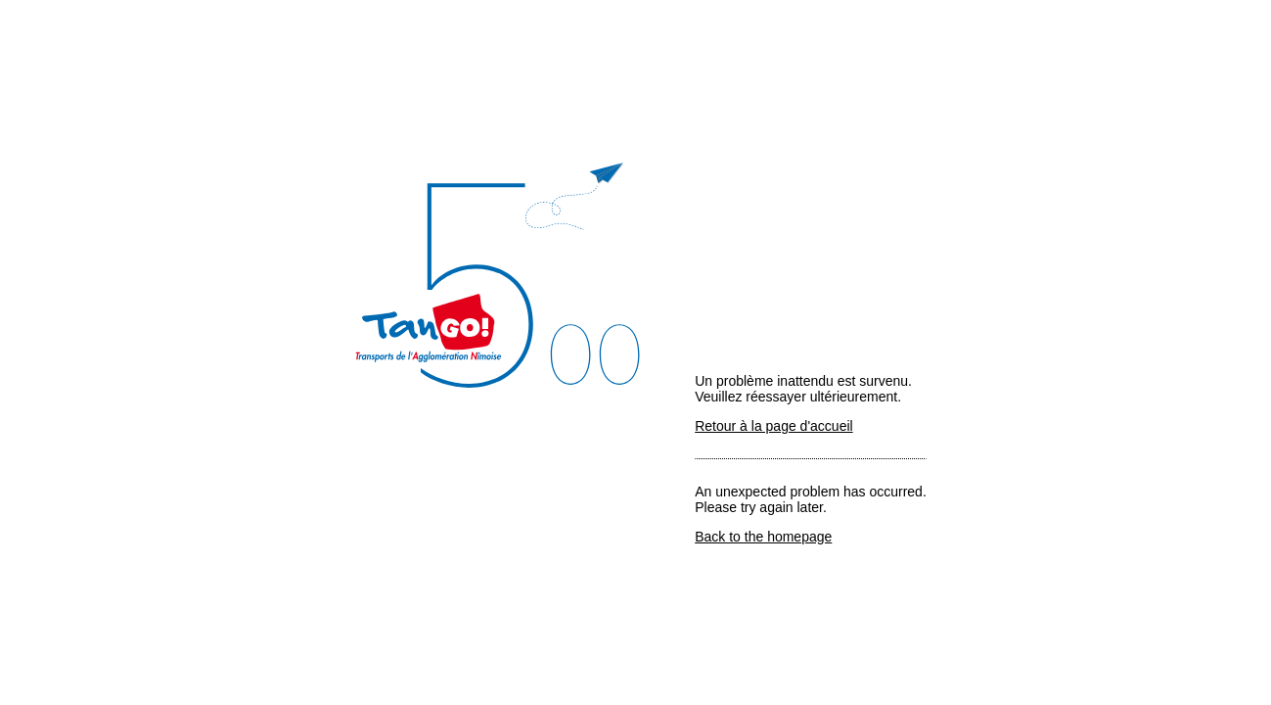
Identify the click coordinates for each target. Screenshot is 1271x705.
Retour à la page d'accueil (773, 426)
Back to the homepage (763, 536)
